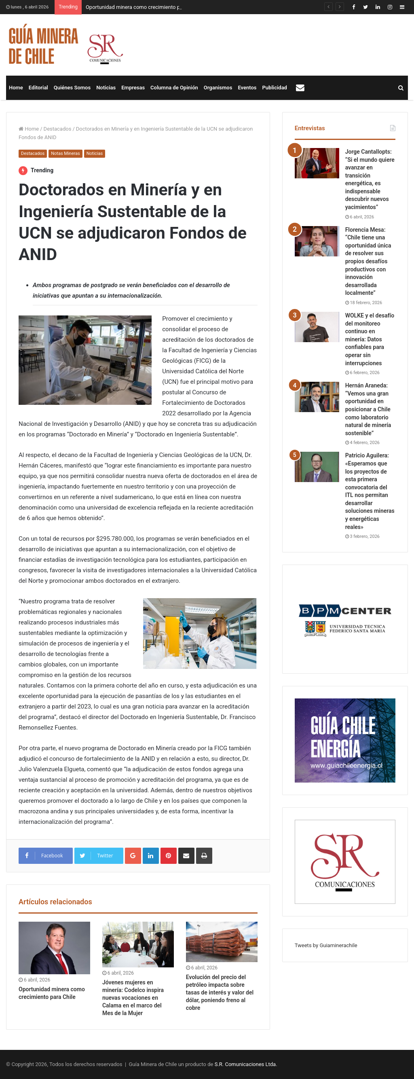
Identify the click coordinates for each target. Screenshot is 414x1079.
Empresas (133, 88)
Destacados (58, 129)
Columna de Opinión (174, 88)
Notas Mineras (65, 153)
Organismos (218, 88)
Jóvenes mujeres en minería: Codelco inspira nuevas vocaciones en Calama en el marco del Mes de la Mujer (133, 997)
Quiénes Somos (72, 88)
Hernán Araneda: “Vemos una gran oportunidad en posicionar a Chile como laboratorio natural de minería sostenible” (368, 409)
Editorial (38, 88)
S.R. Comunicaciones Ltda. (246, 1064)
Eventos (247, 88)
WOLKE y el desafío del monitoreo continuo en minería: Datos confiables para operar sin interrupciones (370, 339)
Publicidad (274, 88)
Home (16, 88)
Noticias (106, 88)
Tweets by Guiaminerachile (326, 945)
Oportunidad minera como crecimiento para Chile (143, 7)
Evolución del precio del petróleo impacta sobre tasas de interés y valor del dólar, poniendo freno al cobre (219, 992)
